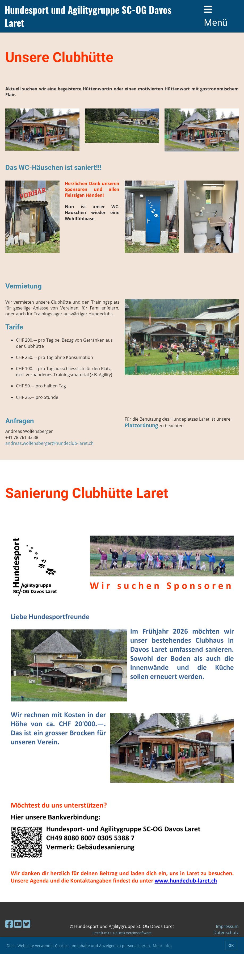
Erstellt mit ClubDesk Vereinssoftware (122, 932)
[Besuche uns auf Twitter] (26, 924)
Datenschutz (226, 932)
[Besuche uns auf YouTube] (18, 924)
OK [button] (231, 945)
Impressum (227, 926)
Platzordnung (141, 425)
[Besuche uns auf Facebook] (9, 924)
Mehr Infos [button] (162, 945)
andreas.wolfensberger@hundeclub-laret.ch (49, 443)
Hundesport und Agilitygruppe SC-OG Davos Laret (88, 16)
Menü (215, 16)
